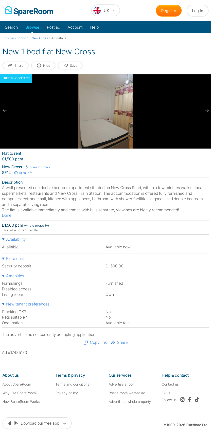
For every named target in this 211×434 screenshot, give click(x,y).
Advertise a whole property (130, 401)
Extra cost (15, 258)
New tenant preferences (28, 304)
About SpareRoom (16, 384)
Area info (23, 173)
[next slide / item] (206, 110)
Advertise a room (122, 384)
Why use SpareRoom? (19, 393)
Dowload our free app (37, 423)
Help (94, 27)
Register (168, 10)
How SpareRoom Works (21, 401)
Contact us (170, 384)
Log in (197, 10)
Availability (16, 239)
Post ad (53, 27)
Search (11, 27)
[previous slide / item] (5, 110)
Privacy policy (66, 393)
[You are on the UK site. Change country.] (105, 10)
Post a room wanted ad (127, 393)
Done (6, 215)
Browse (32, 27)
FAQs (166, 393)
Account (75, 27)
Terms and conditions (72, 384)
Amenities (15, 275)
